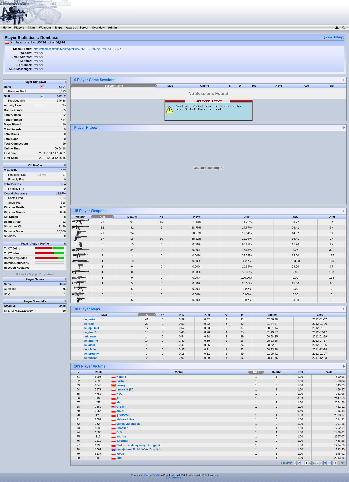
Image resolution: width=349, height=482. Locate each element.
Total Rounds (13, 119)
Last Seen (10, 153)
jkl (116, 398)
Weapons (45, 27)
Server (84, 27)
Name (8, 284)
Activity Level (13, 105)
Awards (71, 27)
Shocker (120, 428)
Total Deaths (12, 184)
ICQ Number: (23, 65)
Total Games (12, 114)
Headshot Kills (17, 174)
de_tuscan (90, 357)
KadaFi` (119, 376)
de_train (89, 323)
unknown (89, 336)
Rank (7, 86)
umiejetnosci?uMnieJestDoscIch (136, 449)
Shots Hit (14, 202)
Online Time (12, 148)
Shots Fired (15, 198)
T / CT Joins (12, 248)
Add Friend (114, 49)
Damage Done (13, 231)
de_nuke (89, 319)
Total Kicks (11, 134)
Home (7, 27)
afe (116, 402)
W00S (118, 453)
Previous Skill (16, 100)
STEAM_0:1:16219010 (18, 310)
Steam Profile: (22, 49)
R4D (7, 293)
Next (341, 463)
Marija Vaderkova (126, 423)
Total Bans (11, 139)
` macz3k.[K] (122, 389)
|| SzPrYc (120, 415)
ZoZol (118, 411)
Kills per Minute (14, 212)
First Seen (11, 157)
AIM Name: (25, 61)
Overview (98, 27)
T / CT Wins (12, 253)
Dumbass (10, 288)
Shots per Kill (13, 226)
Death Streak (12, 221)
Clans (32, 27)
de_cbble (89, 349)
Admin (112, 27)
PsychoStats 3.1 (152, 475)
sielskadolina (123, 419)
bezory (119, 385)
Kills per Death (14, 207)
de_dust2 (89, 332)
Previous (286, 463)
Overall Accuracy (15, 193)
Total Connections (16, 143)
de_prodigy (91, 353)
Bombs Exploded (15, 258)
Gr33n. (118, 406)
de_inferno (90, 340)
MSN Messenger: (20, 69)
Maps (59, 27)
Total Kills (10, 170)
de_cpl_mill (91, 328)
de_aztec (89, 345)
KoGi (117, 393)
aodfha (119, 436)
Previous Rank (17, 91)
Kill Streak (11, 217)
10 (329, 463)
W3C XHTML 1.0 (174, 477)
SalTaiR (119, 381)
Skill (7, 96)
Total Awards (13, 129)
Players (19, 27)
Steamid (9, 306)
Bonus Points (13, 110)
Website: (26, 53)
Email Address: (22, 57)
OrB (117, 432)
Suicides (10, 236)
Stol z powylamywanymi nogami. (136, 445)
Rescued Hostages (17, 267)
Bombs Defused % (16, 263)
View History (334, 37)
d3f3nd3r (120, 440)
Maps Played (12, 124)
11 (334, 463)
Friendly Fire (16, 179)
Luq (117, 458)
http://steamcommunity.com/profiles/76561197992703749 (70, 49)
